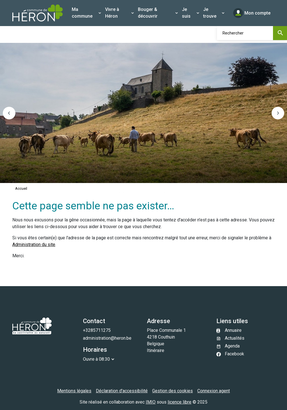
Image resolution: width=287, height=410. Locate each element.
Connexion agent (213, 390)
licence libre (179, 402)
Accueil (21, 188)
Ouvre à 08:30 (96, 359)
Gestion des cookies (172, 390)
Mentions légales (74, 390)
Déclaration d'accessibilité (122, 390)
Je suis (186, 13)
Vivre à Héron (112, 13)
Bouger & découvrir (148, 13)
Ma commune (82, 13)
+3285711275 (97, 330)
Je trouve (209, 13)
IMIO (151, 402)
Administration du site (33, 244)
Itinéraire (155, 350)
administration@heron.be (107, 338)
